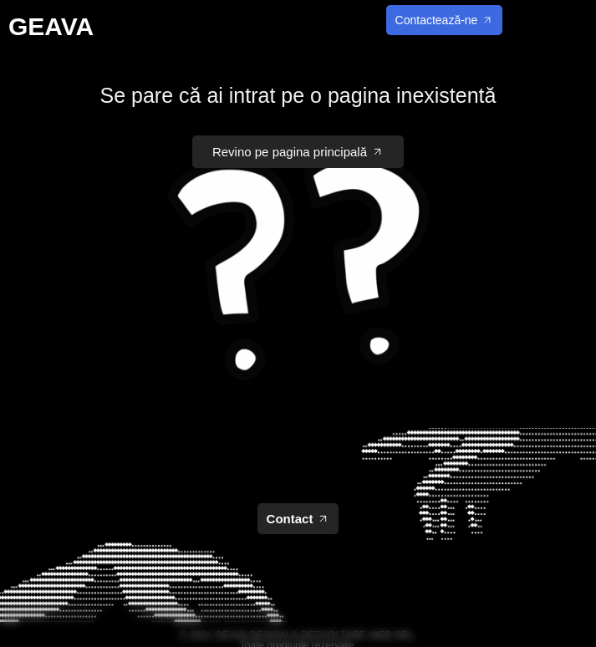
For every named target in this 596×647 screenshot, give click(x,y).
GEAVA (51, 26)
